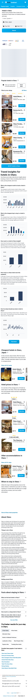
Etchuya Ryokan (5, 666)
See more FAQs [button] (14, 620)
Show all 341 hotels (6, 365)
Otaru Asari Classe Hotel (7, 653)
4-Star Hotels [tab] (14, 630)
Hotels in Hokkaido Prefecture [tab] (9, 637)
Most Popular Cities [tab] (18, 641)
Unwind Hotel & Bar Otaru (8, 659)
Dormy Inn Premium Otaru (8, 655)
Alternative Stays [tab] (6, 634)
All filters (24, 90)
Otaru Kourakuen (6, 661)
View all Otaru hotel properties (9, 512)
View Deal (22, 105)
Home (8, 692)
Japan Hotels (13, 692)
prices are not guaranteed (11, 676)
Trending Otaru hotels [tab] (16, 644)
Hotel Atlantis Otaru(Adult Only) (9, 668)
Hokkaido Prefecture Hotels (8, 695)
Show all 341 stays (6, 462)
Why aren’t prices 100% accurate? (14, 686)
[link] (14, 166)
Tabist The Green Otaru (7, 664)
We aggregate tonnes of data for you (14, 683)
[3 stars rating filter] (8, 93)
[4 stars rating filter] (13, 93)
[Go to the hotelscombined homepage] (11, 2)
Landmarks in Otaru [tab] (6, 641)
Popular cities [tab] (5, 644)
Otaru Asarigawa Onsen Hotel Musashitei (11, 657)
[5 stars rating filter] (20, 93)
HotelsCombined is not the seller (14, 681)
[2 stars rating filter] (3, 93)
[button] (2, 2)
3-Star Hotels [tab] (5, 630)
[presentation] (18, 80)
